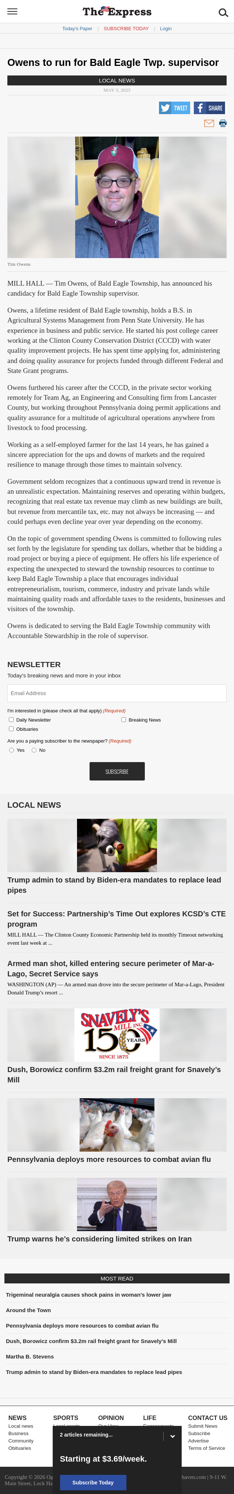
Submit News (202, 1426)
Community (21, 1441)
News (17, 1417)
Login (166, 28)
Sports (65, 1417)
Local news (117, 80)
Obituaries (27, 729)
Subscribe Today (126, 28)
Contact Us (207, 1417)
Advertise (198, 1441)
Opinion (111, 1417)
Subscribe (199, 1433)
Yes (19, 750)
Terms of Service (206, 1448)
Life (149, 1417)
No (42, 750)
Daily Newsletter (33, 720)
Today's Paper (77, 28)
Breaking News (145, 720)
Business (18, 1433)
